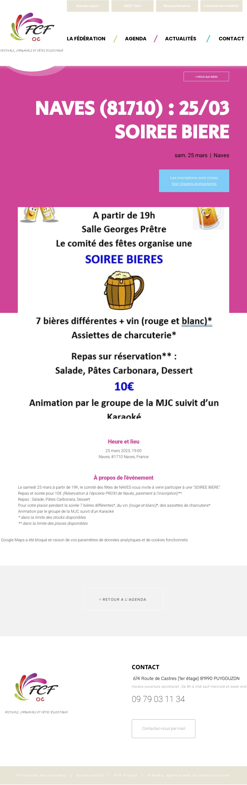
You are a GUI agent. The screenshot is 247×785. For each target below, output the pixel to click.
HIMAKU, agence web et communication (189, 775)
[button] (221, 6)
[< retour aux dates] (206, 76)
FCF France (126, 775)
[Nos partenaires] (177, 6)
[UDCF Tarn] (132, 6)
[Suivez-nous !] (88, 6)
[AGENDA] (136, 38)
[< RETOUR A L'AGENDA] (123, 599)
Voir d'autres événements (194, 184)
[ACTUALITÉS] (180, 38)
